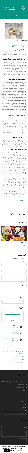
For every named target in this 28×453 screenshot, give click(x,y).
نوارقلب (24, 407)
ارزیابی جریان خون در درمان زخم (10, 338)
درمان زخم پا (23, 401)
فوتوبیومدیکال (14, 332)
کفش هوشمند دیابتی (13, 325)
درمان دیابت (23, 413)
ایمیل (25, 267)
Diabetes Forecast (20, 200)
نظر (26, 273)
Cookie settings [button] (19, 450)
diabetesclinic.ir (18, 356)
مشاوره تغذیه (23, 404)
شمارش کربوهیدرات (21, 245)
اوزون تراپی (23, 410)
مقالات (24, 207)
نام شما (25, 261)
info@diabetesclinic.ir (17, 359)
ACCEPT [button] (7, 450)
